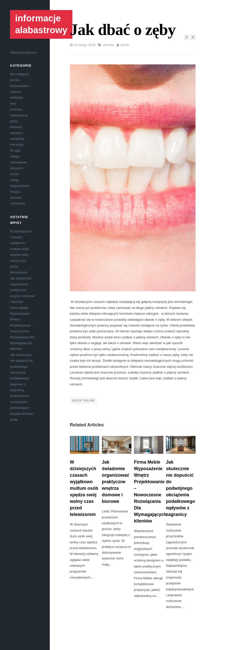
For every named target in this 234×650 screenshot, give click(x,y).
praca (14, 121)
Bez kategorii (19, 74)
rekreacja (16, 144)
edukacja (16, 97)
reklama (16, 127)
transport (16, 168)
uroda (14, 174)
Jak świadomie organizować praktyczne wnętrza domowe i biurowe (22, 290)
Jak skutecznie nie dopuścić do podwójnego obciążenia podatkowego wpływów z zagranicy (21, 372)
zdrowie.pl (17, 203)
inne (13, 103)
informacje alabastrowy (41, 24)
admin (124, 45)
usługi (14, 180)
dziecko (15, 92)
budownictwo (19, 86)
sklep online (83, 400)
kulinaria (16, 109)
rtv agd (15, 150)
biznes (15, 80)
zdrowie (15, 197)
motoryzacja (19, 115)
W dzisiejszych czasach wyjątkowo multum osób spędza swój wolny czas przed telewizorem (84, 488)
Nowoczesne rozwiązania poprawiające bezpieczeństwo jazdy (21, 407)
